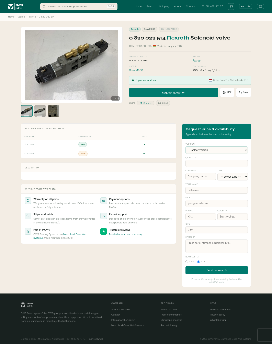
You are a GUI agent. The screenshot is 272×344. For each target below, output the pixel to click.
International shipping (123, 320)
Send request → (217, 270)
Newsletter (192, 256)
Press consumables (171, 314)
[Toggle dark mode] (260, 6)
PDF (227, 92)
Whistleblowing (218, 320)
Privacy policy (217, 314)
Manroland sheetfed (171, 320)
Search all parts (169, 309)
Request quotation (173, 92)
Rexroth (32, 16)
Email (163, 102)
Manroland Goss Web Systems (127, 325)
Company (190, 170)
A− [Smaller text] (242, 6)
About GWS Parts (120, 309)
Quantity (190, 157)
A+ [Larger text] (249, 6)
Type (220, 170)
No (201, 261)
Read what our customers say (125, 234)
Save (243, 92)
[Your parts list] (231, 6)
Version (190, 144)
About (177, 6)
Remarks (190, 237)
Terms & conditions (220, 309)
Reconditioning (169, 325)
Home (138, 6)
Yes (189, 261)
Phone (189, 210)
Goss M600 (136, 70)
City (187, 224)
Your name (191, 184)
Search (151, 6)
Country (222, 210)
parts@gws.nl (96, 338)
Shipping (164, 6)
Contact (190, 6)
